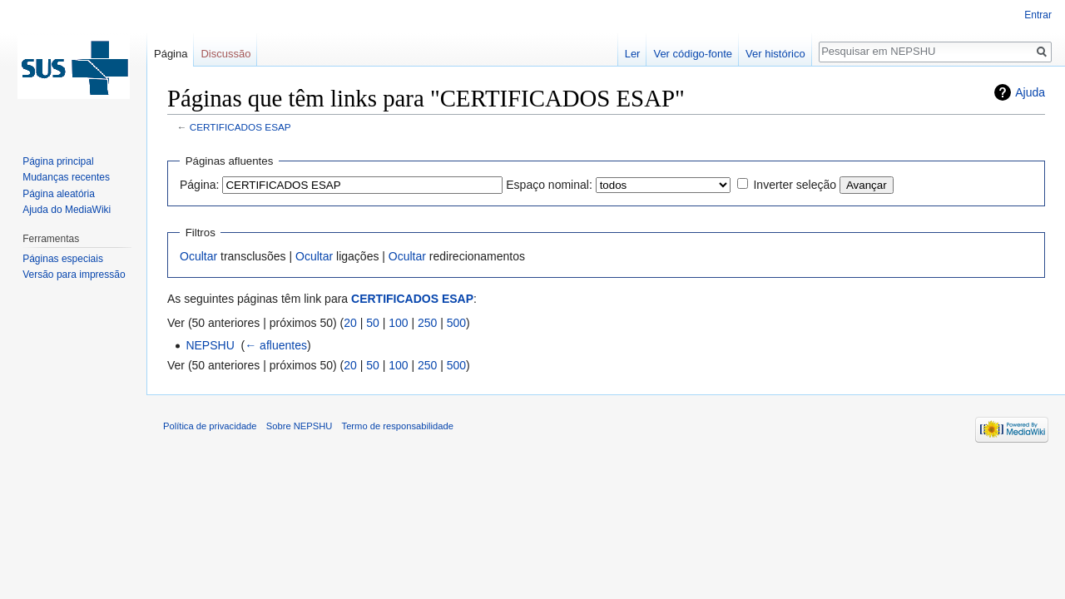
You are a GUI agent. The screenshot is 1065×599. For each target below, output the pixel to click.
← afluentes (276, 345)
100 (398, 322)
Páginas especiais (62, 259)
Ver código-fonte (692, 53)
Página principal (57, 161)
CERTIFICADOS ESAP (240, 126)
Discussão (225, 53)
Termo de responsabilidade (397, 426)
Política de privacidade (210, 426)
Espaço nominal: (549, 184)
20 (350, 322)
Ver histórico (775, 53)
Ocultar (198, 256)
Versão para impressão (73, 274)
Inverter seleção (794, 184)
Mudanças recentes (66, 177)
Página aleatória (58, 194)
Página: (199, 184)
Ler (633, 53)
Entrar (1038, 15)
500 (456, 322)
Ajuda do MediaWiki (66, 209)
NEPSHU (210, 345)
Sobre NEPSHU (299, 426)
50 (372, 322)
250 (427, 322)
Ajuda (1030, 92)
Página (170, 53)
